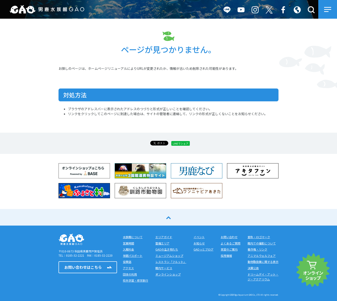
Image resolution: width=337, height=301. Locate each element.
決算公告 (253, 268)
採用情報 (226, 256)
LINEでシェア (180, 143)
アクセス (128, 268)
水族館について (133, 237)
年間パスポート (133, 256)
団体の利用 (130, 274)
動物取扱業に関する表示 (263, 262)
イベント (199, 237)
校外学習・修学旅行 (135, 280)
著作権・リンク (257, 249)
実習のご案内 (229, 249)
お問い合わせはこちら (83, 267)
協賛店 (127, 262)
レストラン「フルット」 (170, 262)
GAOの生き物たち (166, 249)
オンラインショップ (168, 274)
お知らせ (199, 243)
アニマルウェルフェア (262, 256)
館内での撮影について (262, 243)
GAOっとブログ (203, 249)
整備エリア (162, 243)
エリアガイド (163, 237)
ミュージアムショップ (169, 256)
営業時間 (128, 243)
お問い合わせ (229, 237)
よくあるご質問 (230, 243)
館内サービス (163, 268)
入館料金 (128, 249)
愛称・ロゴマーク (259, 237)
